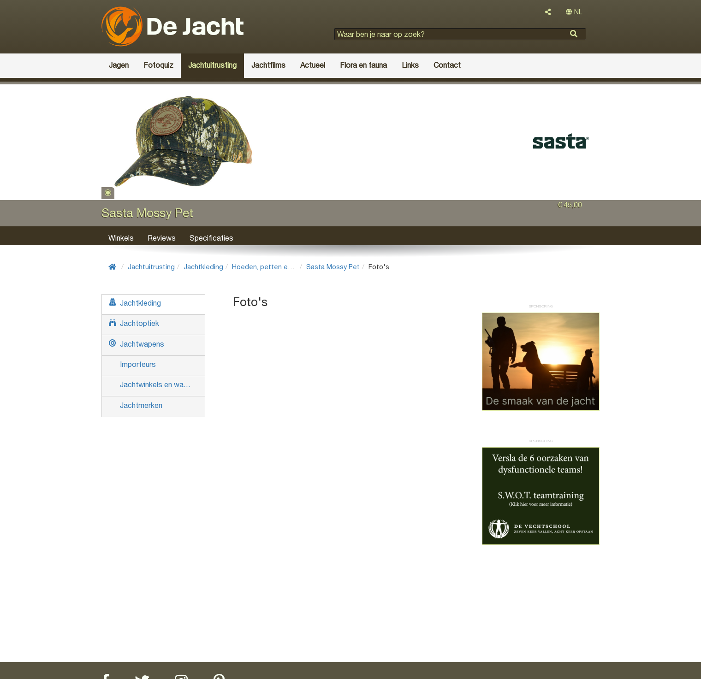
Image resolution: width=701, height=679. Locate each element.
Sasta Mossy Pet (333, 267)
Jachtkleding (203, 267)
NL (574, 12)
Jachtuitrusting (151, 267)
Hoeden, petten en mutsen (274, 267)
